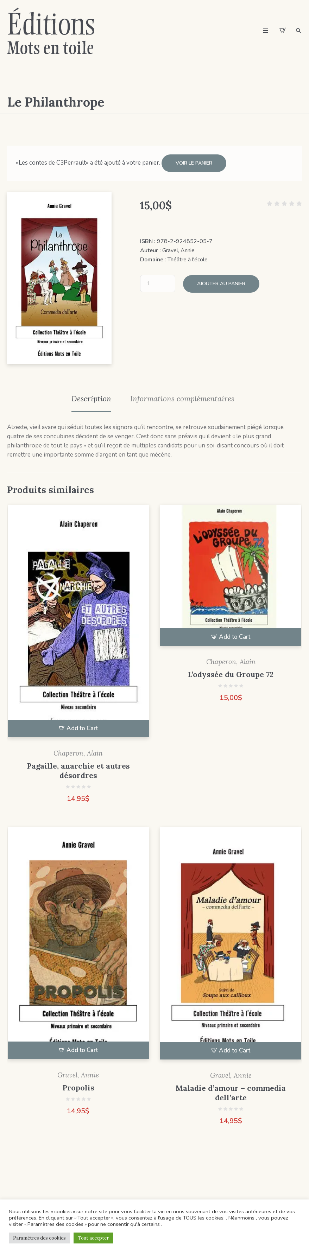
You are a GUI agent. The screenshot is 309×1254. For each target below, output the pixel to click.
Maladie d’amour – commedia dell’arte (231, 1092)
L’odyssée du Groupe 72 (230, 674)
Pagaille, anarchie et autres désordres (78, 770)
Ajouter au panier (221, 283)
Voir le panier (194, 163)
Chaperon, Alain (78, 753)
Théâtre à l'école (188, 259)
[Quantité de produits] (157, 283)
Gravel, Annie (178, 250)
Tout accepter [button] (93, 1238)
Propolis (78, 1088)
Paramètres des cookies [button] (39, 1238)
